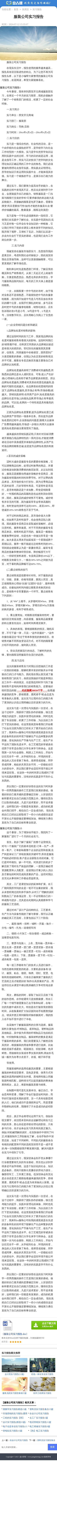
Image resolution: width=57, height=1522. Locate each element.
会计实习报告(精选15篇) (14, 1422)
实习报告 (37, 9)
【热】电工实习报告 (39, 1431)
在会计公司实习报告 (39, 1413)
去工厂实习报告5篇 (39, 1418)
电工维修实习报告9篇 (40, 1426)
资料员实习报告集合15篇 (41, 1409)
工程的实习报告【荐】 (13, 1418)
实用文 (25, 9)
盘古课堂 (23, 1457)
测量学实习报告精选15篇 (15, 1409)
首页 (16, 9)
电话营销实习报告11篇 (40, 1422)
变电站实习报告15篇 (12, 1431)
